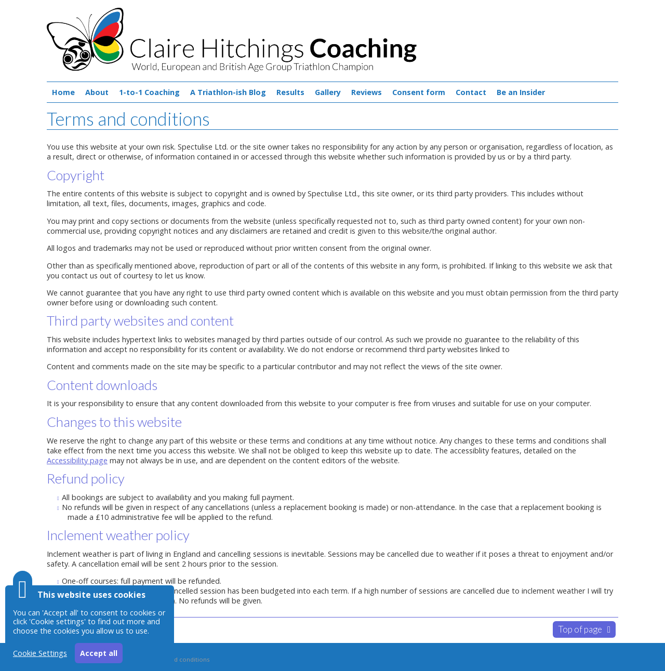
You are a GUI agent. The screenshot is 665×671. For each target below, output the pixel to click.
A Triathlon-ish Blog (228, 92)
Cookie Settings (40, 653)
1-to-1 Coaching (149, 92)
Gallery (328, 92)
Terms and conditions (178, 659)
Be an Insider (521, 92)
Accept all (98, 653)
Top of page (580, 629)
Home (63, 92)
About (97, 92)
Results (290, 92)
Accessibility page (77, 460)
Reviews (366, 92)
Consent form (418, 92)
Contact (471, 92)
